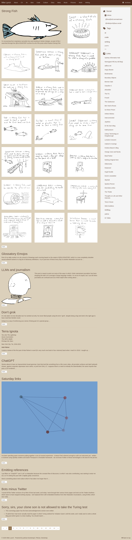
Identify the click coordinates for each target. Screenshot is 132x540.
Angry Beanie (109, 70)
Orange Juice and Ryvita (112, 152)
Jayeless (107, 122)
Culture (45, 2)
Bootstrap (44, 538)
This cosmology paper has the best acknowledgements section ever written (30, 511)
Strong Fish (9, 11)
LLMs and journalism (16, 269)
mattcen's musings (111, 144)
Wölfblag (107, 210)
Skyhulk (107, 180)
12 (46, 528)
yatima (107, 214)
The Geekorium (110, 102)
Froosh (107, 98)
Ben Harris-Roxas (110, 106)
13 (50, 528)
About (16, 2)
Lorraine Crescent (110, 140)
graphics (107, 45)
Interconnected (109, 118)
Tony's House (109, 202)
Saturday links (11, 378)
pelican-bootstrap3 (29, 538)
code (107, 37)
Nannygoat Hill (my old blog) (114, 62)
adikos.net (108, 66)
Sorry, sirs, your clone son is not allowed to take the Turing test (44, 507)
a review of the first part (13, 350)
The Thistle (108, 192)
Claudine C (108, 86)
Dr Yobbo (108, 218)
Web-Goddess (109, 206)
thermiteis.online (110, 188)
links (105, 49)
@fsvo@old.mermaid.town (113, 19)
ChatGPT (8, 360)
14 (54, 528)
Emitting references (15, 470)
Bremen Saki (109, 82)
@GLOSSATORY (21, 43)
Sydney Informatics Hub (112, 58)
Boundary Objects (110, 78)
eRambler (108, 90)
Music (66, 2)
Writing (87, 2)
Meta (59, 2)
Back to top (126, 538)
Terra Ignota (10, 331)
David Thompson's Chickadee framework (39, 457)
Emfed (88, 495)
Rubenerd (108, 168)
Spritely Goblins (18, 457)
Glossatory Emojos (15, 253)
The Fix (107, 94)
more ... (4, 246)
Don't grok (9, 312)
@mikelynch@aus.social (113, 23)
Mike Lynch (6, 3)
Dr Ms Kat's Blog (110, 126)
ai (105, 33)
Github (108, 15)
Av (27, 2)
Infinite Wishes (109, 114)
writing (107, 42)
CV (22, 2)
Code (38, 2)
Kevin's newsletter (110, 176)
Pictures (73, 2)
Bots (32, 2)
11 (42, 528)
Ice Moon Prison (110, 110)
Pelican (38, 538)
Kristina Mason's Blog (111, 148)
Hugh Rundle (109, 172)
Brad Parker (108, 156)
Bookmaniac (109, 74)
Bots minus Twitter (14, 489)
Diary (52, 2)
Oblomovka (108, 164)
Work (80, 2)
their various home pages (65, 492)
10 (37, 528)
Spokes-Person (110, 184)
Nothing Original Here (112, 160)
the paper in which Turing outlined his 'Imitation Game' (47, 514)
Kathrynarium (109, 130)
